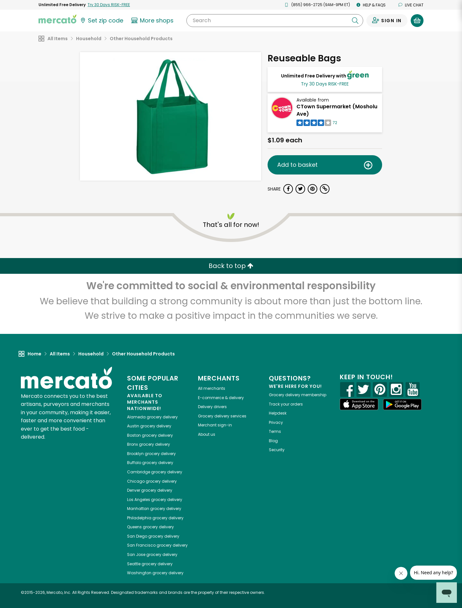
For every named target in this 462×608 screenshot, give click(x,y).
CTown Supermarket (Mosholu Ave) (336, 110)
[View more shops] (153, 20)
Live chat (411, 5)
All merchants (211, 388)
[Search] (274, 20)
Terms (275, 431)
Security (277, 449)
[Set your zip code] (101, 20)
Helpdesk (278, 413)
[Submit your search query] (355, 20)
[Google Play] (402, 404)
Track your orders (286, 404)
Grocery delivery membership (297, 395)
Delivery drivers (212, 406)
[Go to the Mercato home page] (57, 18)
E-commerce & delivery (221, 397)
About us (206, 434)
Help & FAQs (371, 5)
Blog (273, 440)
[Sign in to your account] (386, 20)
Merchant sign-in (215, 425)
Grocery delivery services (222, 416)
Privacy (276, 422)
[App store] (359, 404)
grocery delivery (152, 417)
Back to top (231, 265)
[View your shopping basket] (417, 20)
